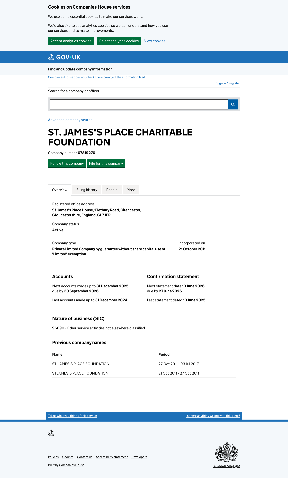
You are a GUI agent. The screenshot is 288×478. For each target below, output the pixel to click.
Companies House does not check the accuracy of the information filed (96, 77)
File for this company (106, 163)
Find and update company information (80, 69)
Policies (53, 457)
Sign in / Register (228, 83)
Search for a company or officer (73, 91)
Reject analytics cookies (119, 41)
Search (233, 104)
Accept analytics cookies (70, 41)
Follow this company (67, 163)
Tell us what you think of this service (72, 416)
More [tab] (131, 189)
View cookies (154, 41)
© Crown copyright (226, 466)
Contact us (84, 457)
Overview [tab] (59, 189)
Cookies (67, 457)
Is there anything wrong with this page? (213, 416)
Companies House (71, 465)
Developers (139, 457)
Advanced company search (70, 119)
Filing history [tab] (86, 189)
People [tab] (112, 189)
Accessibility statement (112, 457)
